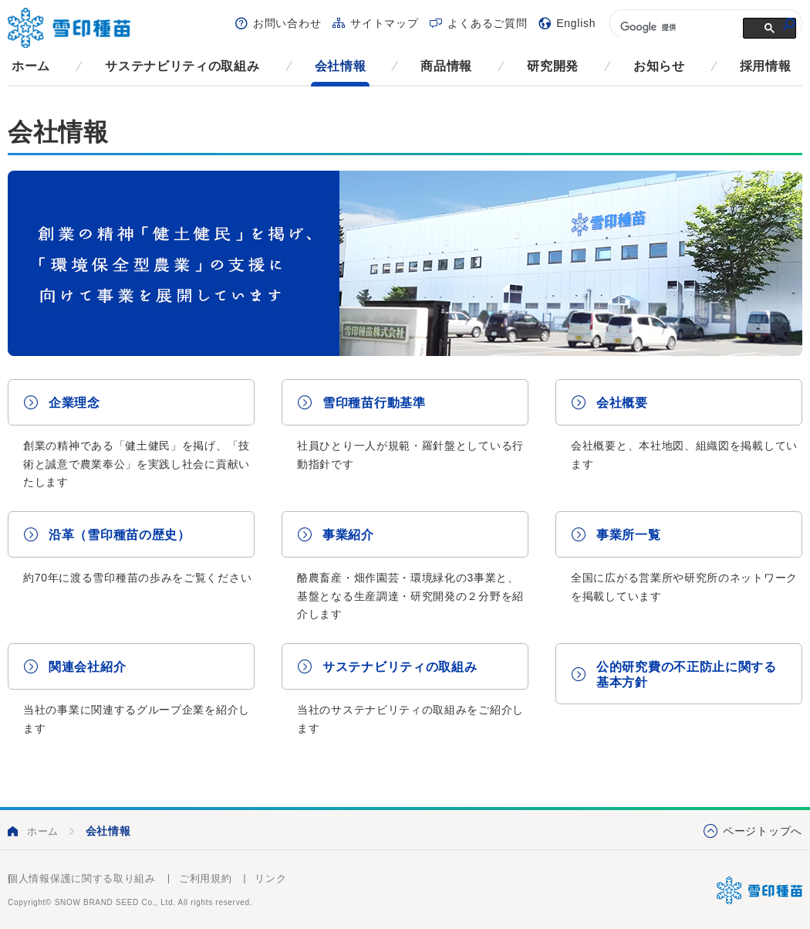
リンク (270, 878)
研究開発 (553, 66)
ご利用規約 (205, 878)
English (576, 23)
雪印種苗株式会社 (759, 890)
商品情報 (446, 66)
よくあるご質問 (487, 23)
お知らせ (659, 66)
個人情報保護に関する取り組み (82, 878)
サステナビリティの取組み (182, 66)
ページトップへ (762, 831)
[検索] (677, 27)
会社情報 (340, 66)
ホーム (31, 66)
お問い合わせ (287, 23)
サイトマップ (384, 23)
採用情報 (765, 66)
